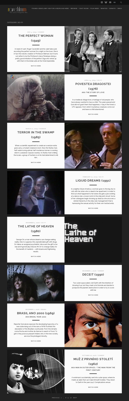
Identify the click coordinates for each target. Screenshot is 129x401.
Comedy (41, 32)
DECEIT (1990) (93, 274)
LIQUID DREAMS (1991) (93, 180)
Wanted (104, 8)
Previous (55, 397)
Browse (74, 8)
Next (75, 397)
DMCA (120, 8)
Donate (112, 8)
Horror (42, 128)
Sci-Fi (99, 80)
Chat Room (83, 8)
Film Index (94, 8)
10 (71, 397)
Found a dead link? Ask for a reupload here (50, 8)
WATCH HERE (36, 66)
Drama (43, 309)
